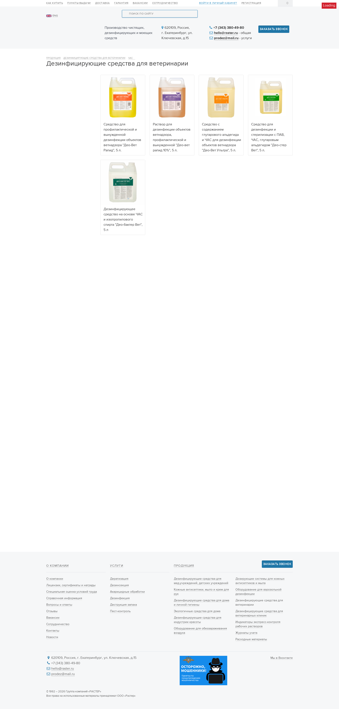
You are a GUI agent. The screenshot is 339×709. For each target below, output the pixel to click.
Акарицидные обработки (127, 591)
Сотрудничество (165, 3)
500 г (54, 364)
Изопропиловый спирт (67, 336)
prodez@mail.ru (226, 38)
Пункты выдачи (79, 3)
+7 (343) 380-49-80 (228, 28)
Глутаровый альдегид (66, 331)
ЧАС (131, 70)
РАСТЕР (56, 430)
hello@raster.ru (226, 33)
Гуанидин (57, 309)
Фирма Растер (60, 435)
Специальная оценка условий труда (71, 591)
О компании (62, 54)
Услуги (170, 54)
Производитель (59, 412)
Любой (55, 293)
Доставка (102, 3)
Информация (240, 54)
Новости (202, 54)
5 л (53, 391)
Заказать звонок (274, 29)
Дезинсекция (119, 585)
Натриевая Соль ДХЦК (66, 298)
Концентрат (59, 463)
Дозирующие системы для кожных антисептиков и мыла (70, 193)
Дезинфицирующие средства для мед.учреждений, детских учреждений (69, 98)
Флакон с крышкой (64, 507)
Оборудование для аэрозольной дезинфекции (70, 208)
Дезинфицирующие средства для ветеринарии (94, 70)
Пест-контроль (120, 611)
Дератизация (119, 578)
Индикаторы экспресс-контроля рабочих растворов (67, 254)
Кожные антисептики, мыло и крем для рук (70, 116)
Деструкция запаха (123, 604)
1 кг (53, 375)
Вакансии (140, 3)
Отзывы (52, 611)
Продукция (102, 54)
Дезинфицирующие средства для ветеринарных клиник (71, 236)
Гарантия (121, 3)
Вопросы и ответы (59, 604)
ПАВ (54, 314)
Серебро (57, 325)
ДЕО (54, 424)
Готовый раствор (63, 474)
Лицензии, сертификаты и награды (71, 585)
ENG (55, 15)
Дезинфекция (120, 598)
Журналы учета (61, 267)
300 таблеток (60, 380)
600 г (54, 369)
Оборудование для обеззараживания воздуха (70, 177)
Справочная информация (64, 598)
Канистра (57, 512)
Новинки (138, 54)
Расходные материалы (66, 274)
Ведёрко (57, 518)
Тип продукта (57, 451)
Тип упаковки (57, 495)
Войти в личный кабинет (218, 3)
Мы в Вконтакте (281, 657)
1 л (52, 385)
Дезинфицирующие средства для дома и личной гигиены (65, 131)
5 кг (53, 396)
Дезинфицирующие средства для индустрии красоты (68, 162)
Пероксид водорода (65, 320)
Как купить (54, 3)
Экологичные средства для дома (71, 146)
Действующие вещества (66, 286)
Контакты (279, 54)
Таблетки (57, 468)
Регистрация (251, 3)
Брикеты (56, 479)
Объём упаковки (60, 352)
